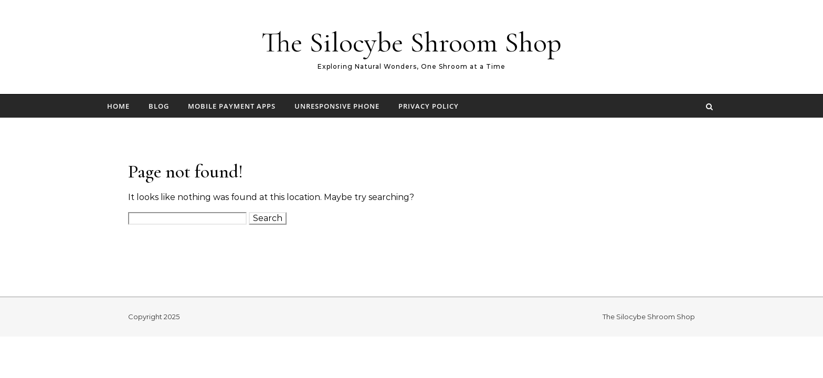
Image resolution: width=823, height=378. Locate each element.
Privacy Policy (428, 106)
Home (118, 106)
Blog (159, 106)
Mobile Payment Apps (232, 106)
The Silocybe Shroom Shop (411, 42)
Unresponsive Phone (336, 106)
